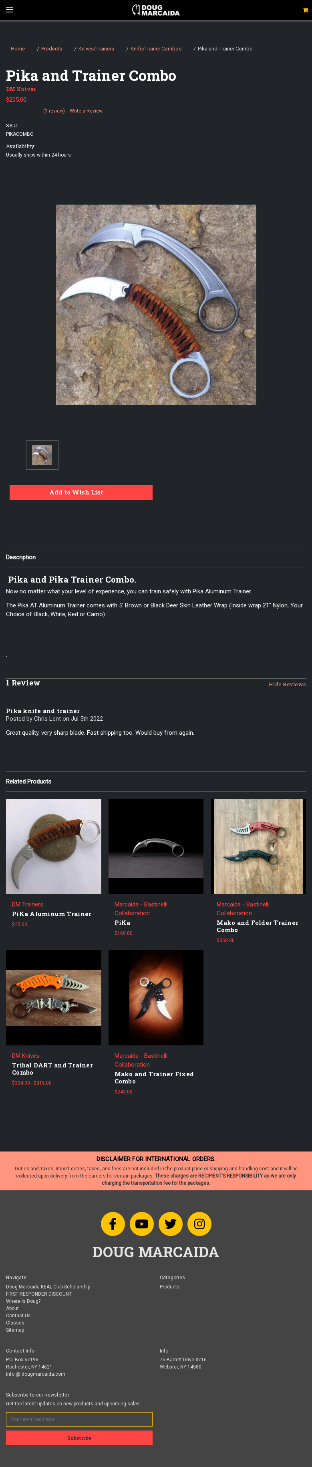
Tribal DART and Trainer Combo (52, 1068)
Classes (15, 1323)
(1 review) (54, 111)
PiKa (123, 922)
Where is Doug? (23, 1301)
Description (21, 557)
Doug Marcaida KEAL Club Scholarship (48, 1287)
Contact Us (18, 1315)
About (12, 1308)
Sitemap (15, 1330)
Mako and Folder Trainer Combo (257, 926)
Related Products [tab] (28, 781)
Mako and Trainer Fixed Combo (154, 1077)
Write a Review (86, 111)
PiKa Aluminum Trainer (51, 914)
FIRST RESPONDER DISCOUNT (39, 1294)
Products (170, 1287)
